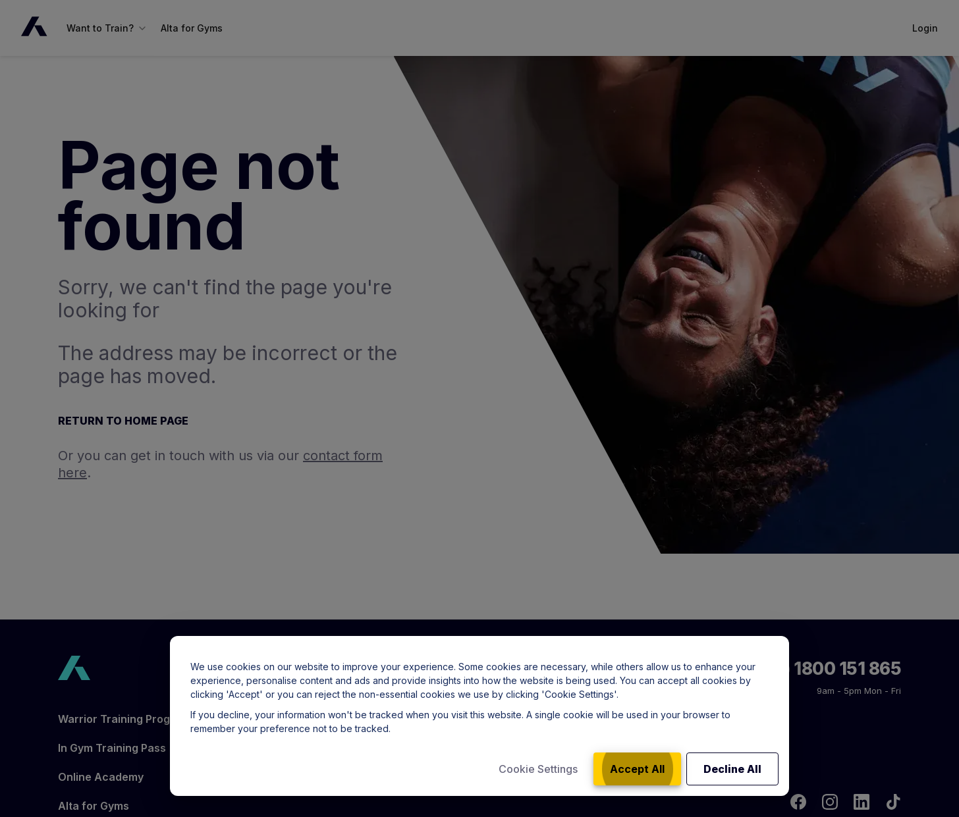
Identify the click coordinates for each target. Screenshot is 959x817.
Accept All (637, 768)
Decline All (732, 769)
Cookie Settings (538, 769)
